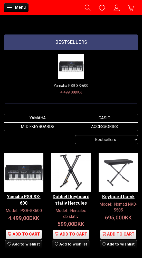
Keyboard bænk (118, 196)
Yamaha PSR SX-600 (71, 86)
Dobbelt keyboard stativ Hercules (71, 200)
